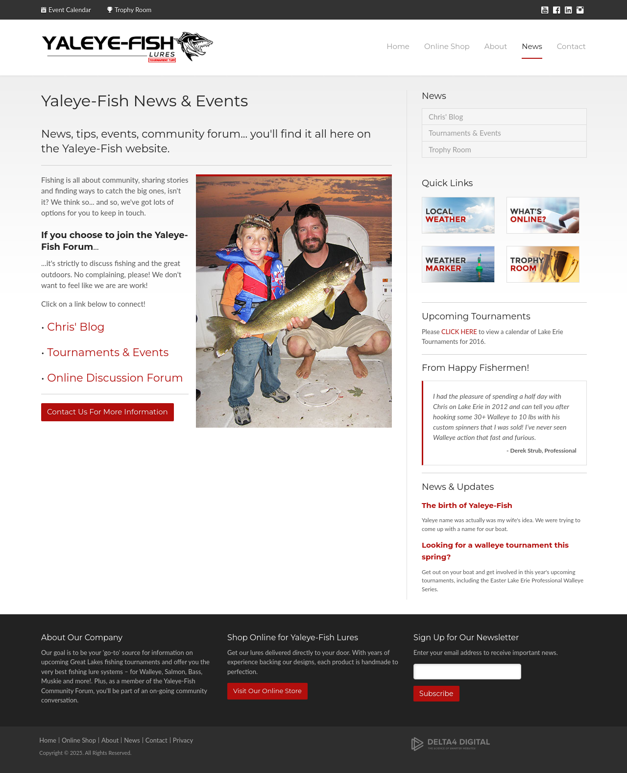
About (495, 46)
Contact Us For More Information (107, 411)
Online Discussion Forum (115, 378)
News (532, 46)
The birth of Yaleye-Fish (467, 505)
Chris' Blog (75, 327)
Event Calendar (69, 10)
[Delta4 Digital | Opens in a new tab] (450, 743)
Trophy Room (133, 10)
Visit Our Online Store (267, 691)
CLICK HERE (459, 332)
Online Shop (447, 46)
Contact (571, 46)
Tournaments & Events (108, 352)
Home (398, 46)
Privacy (183, 740)
